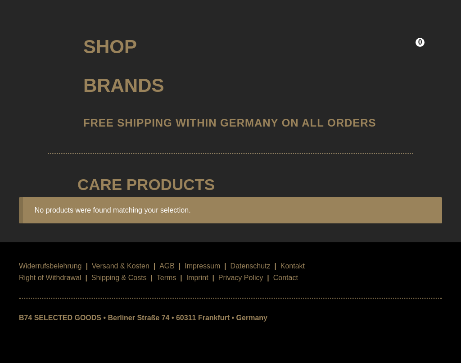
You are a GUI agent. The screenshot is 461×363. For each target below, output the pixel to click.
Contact (285, 277)
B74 (43, 43)
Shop (110, 46)
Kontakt (292, 266)
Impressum (202, 266)
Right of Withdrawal (50, 277)
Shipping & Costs (119, 277)
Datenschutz (250, 266)
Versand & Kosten (120, 266)
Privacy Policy (240, 277)
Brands (123, 85)
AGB (167, 266)
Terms (166, 277)
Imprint (197, 277)
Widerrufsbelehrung (50, 266)
